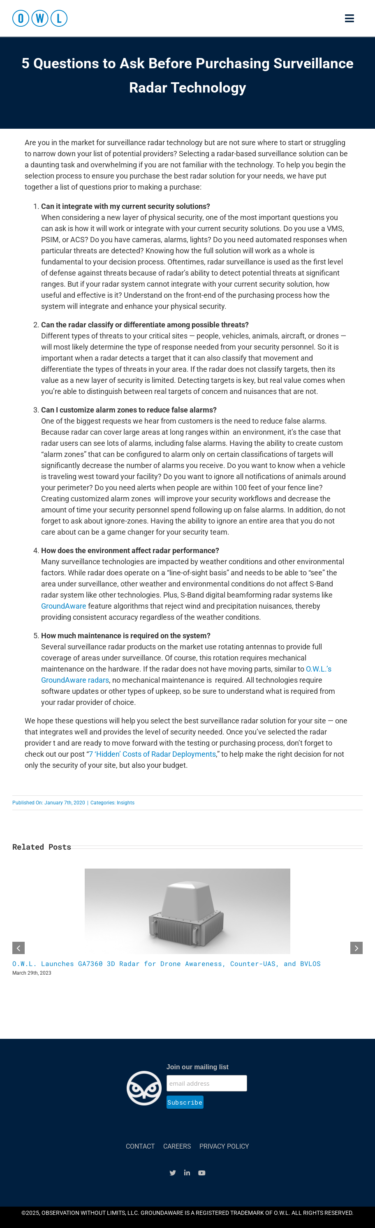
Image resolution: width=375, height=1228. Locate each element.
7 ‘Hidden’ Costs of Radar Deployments (152, 754)
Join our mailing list (198, 1066)
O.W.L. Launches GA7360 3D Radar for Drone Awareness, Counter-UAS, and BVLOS (166, 963)
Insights (125, 803)
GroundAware (63, 606)
